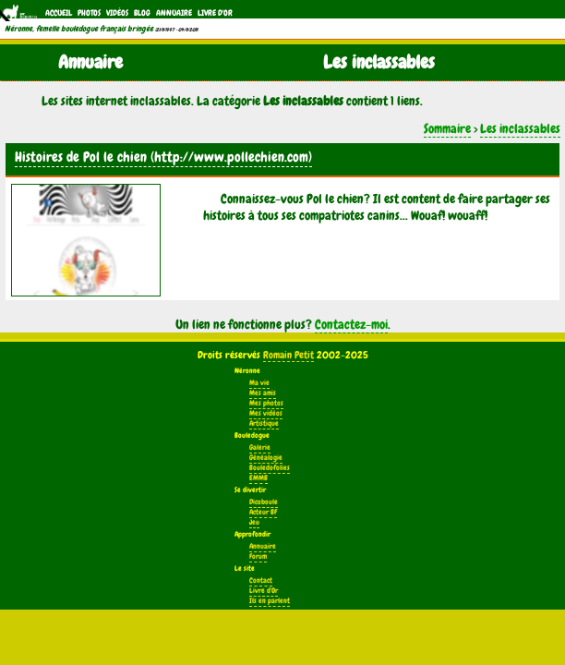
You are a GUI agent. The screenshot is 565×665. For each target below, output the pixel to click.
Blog (142, 12)
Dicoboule (263, 502)
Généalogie (265, 458)
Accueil (58, 12)
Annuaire (174, 12)
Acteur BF (263, 512)
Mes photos (266, 403)
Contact (260, 580)
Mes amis (262, 393)
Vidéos (117, 12)
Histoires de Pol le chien (81, 157)
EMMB (258, 478)
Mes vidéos (265, 413)
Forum (258, 556)
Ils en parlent (269, 601)
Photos (89, 12)
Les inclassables (520, 128)
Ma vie (259, 383)
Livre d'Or (215, 12)
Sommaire (447, 128)
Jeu (254, 522)
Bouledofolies (269, 468)
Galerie (259, 447)
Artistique (264, 423)
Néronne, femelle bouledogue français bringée (79, 28)
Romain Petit (288, 354)
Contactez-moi (351, 324)
